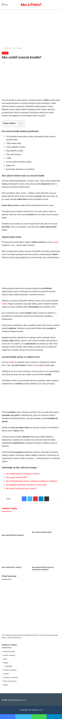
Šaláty (5, 685)
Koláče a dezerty (9, 655)
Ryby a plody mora (9, 681)
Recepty (19, 48)
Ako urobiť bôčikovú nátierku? (13, 535)
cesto (56, 242)
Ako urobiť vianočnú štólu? (42, 532)
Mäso (5, 659)
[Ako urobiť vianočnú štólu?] (46, 522)
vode (37, 365)
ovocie (4, 304)
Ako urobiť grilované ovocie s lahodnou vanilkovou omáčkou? (31, 481)
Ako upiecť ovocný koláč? (16, 477)
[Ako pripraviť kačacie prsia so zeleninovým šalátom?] (46, 552)
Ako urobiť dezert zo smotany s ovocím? (23, 474)
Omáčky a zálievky (9, 670)
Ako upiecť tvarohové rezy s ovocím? (21, 488)
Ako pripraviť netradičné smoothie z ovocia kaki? (26, 485)
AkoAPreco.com (8, 48)
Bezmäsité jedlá (9, 651)
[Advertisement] (31, 27)
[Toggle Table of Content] (19, 124)
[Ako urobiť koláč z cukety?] (16, 552)
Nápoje (5, 663)
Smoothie (8, 666)
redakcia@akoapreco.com (17, 700)
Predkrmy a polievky (10, 677)
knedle (11, 362)
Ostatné (6, 674)
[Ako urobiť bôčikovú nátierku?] (16, 523)
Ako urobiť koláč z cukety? (11, 567)
